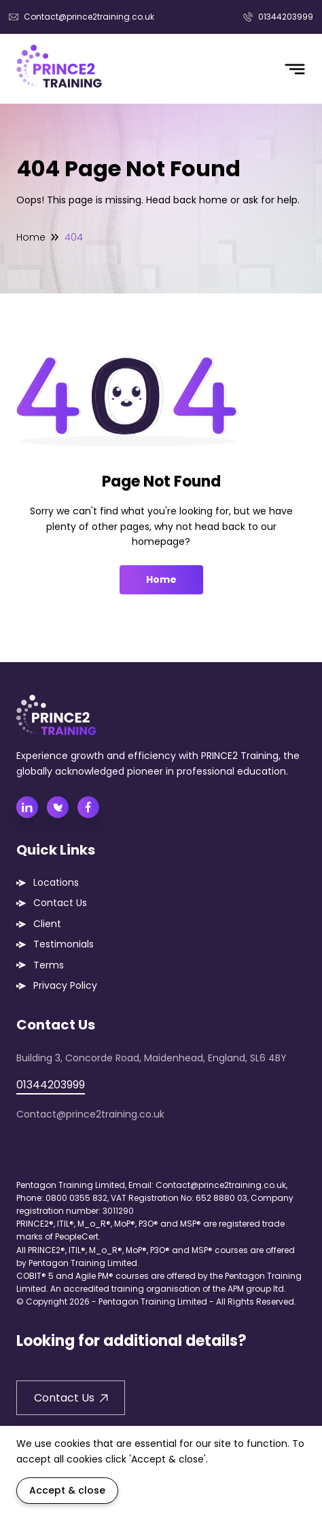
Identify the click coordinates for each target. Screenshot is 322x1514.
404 (74, 237)
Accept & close (67, 1490)
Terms (48, 965)
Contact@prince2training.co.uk (81, 16)
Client (47, 923)
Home (31, 237)
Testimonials (63, 944)
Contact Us (60, 902)
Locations (56, 882)
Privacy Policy (65, 985)
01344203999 (278, 16)
